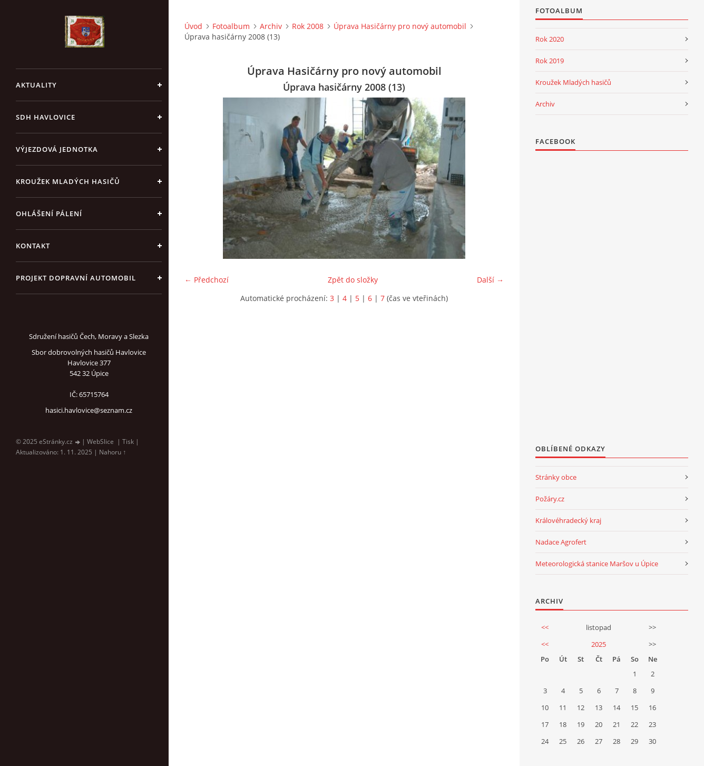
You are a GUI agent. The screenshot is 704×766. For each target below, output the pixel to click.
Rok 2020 (549, 39)
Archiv (271, 26)
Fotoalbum (231, 26)
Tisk (128, 441)
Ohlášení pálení (49, 213)
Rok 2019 (549, 60)
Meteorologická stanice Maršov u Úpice (596, 563)
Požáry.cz (549, 498)
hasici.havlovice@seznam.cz (88, 410)
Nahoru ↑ (112, 452)
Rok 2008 (308, 26)
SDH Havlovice (45, 117)
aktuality (36, 85)
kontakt (33, 245)
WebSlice (100, 441)
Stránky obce (555, 477)
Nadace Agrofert (560, 542)
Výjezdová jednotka (57, 149)
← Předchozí (206, 280)
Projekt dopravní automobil (76, 278)
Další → (490, 280)
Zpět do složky (353, 280)
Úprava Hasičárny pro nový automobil (400, 26)
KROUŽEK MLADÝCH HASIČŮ (68, 181)
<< (545, 627)
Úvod (193, 26)
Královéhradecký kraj (568, 520)
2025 (598, 644)
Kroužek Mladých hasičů (573, 82)
